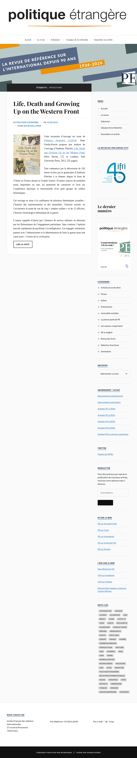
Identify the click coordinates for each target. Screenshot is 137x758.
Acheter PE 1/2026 (106, 408)
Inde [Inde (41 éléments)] (102, 651)
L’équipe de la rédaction (77, 39)
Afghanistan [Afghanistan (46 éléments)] (105, 611)
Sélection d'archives (110, 345)
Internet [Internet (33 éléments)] (111, 651)
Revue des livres (32, 126)
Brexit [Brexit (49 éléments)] (103, 619)
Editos (104, 300)
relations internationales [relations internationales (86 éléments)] (112, 675)
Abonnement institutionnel (110, 395)
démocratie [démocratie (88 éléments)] (115, 631)
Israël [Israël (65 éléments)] (110, 655)
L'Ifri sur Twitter (105, 581)
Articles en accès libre (111, 287)
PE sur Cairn (103, 530)
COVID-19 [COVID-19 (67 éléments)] (122, 619)
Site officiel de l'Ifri (106, 569)
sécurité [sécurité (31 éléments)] (103, 683)
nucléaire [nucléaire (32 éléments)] (120, 663)
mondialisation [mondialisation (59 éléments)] (107, 659)
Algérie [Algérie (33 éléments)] (103, 615)
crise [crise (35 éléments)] (102, 623)
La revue (41, 39)
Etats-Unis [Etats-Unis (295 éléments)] (114, 635)
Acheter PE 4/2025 (106, 427)
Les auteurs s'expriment (112, 326)
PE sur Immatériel (106, 536)
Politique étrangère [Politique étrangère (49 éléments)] (109, 671)
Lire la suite (22, 244)
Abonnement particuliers (109, 402)
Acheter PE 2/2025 (106, 415)
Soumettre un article (103, 39)
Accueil (27, 39)
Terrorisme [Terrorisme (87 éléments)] (116, 683)
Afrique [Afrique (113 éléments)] (118, 611)
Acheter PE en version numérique (113, 434)
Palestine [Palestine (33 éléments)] (119, 667)
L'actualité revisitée (109, 313)
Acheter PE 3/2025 (106, 421)
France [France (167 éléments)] (113, 639)
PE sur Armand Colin (107, 523)
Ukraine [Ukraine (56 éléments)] (114, 688)
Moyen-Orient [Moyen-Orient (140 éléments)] (106, 663)
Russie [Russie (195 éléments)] (102, 679)
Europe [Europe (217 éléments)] (103, 639)
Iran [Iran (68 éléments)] (102, 655)
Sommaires (106, 351)
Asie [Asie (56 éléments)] (125, 615)
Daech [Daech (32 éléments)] (110, 623)
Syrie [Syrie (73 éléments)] (123, 679)
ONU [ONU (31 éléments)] (101, 667)
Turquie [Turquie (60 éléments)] (103, 688)
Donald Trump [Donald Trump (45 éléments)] (120, 627)
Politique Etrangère (27, 122)
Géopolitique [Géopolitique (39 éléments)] (106, 647)
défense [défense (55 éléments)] (103, 631)
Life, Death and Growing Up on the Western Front (46, 107)
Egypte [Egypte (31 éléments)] (103, 635)
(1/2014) (60, 140)
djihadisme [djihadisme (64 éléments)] (105, 627)
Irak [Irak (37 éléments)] (121, 651)
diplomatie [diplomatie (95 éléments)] (122, 623)
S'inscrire (105, 502)
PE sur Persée (104, 549)
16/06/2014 (52, 122)
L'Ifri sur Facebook (106, 575)
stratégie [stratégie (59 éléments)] (113, 679)
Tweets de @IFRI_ (106, 454)
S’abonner (55, 39)
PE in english (107, 332)
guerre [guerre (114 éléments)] (122, 639)
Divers (104, 294)
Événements (106, 306)
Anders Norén (94, 752)
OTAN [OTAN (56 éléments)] (109, 667)
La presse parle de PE (110, 319)
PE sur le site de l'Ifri (107, 542)
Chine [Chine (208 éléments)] (111, 619)
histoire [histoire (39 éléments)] (120, 647)
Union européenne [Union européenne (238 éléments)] (108, 692)
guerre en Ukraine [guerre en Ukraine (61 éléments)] (108, 643)
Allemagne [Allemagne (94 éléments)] (115, 615)
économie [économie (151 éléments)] (124, 692)
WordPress (66, 752)
